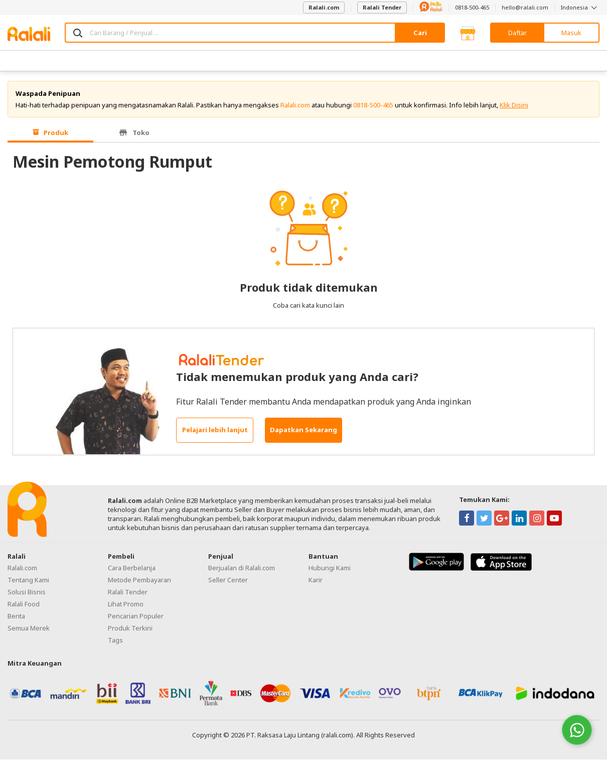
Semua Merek (29, 628)
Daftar (517, 32)
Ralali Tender (382, 7)
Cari (420, 32)
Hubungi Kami (330, 568)
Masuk (571, 32)
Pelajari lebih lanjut (215, 430)
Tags (115, 640)
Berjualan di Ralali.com (241, 568)
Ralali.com (324, 7)
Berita (16, 616)
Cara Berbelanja (132, 568)
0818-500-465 (472, 7)
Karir (316, 580)
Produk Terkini (130, 628)
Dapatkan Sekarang (303, 430)
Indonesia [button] (580, 7)
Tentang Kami (28, 580)
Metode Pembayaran (139, 580)
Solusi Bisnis (27, 592)
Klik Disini (514, 105)
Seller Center (228, 580)
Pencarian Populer (136, 616)
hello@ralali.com (525, 7)
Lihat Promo (125, 604)
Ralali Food (24, 604)
